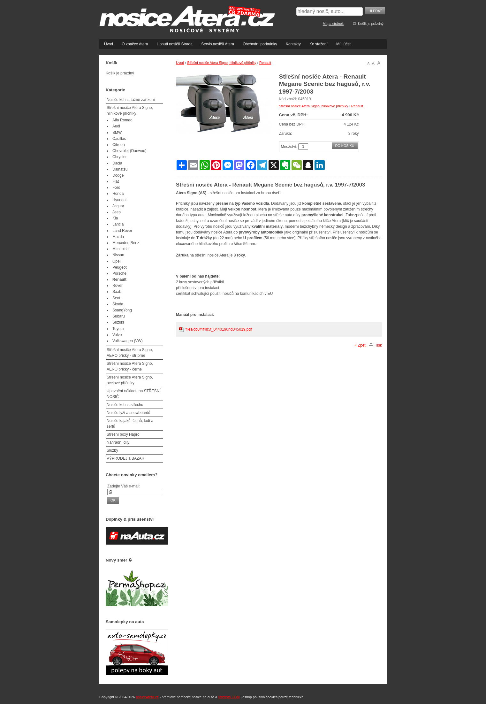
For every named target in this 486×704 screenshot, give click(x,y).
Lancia (118, 224)
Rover (117, 285)
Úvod (108, 44)
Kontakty (293, 44)
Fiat (115, 181)
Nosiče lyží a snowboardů (128, 412)
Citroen (118, 144)
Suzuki (118, 322)
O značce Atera (135, 44)
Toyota (118, 328)
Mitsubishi (120, 249)
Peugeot (119, 267)
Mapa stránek (333, 24)
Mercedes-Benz (125, 243)
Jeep (116, 212)
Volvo (117, 335)
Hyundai (119, 200)
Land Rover (122, 230)
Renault (265, 63)
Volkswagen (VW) (127, 341)
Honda (118, 193)
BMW (117, 132)
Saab (116, 291)
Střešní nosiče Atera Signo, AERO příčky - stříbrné (130, 353)
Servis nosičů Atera (217, 44)
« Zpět (360, 345)
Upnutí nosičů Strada (175, 44)
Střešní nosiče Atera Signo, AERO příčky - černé (130, 366)
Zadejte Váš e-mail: (123, 486)
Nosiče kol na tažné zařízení (131, 99)
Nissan (118, 255)
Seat (116, 298)
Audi (116, 126)
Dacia (117, 163)
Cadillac (119, 138)
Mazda (118, 236)
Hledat (375, 11)
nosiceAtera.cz (147, 697)
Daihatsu (119, 169)
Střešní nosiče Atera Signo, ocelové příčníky (130, 380)
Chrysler (119, 157)
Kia (115, 218)
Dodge (118, 175)
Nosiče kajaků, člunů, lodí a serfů (130, 423)
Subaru (118, 316)
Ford (116, 187)
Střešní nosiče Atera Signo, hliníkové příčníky (221, 63)
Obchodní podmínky (260, 44)
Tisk (378, 345)
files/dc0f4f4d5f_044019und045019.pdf (219, 329)
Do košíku (344, 146)
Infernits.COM (229, 697)
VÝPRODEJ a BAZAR (125, 458)
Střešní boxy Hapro (123, 434)
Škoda (117, 304)
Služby (112, 450)
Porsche (119, 273)
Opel (116, 261)
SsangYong (122, 310)
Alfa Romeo (122, 120)
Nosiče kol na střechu (125, 404)
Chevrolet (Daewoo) (129, 151)
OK (113, 500)
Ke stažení (318, 44)
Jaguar (118, 206)
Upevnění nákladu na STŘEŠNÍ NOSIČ (134, 394)
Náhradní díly (118, 442)
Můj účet (343, 44)
